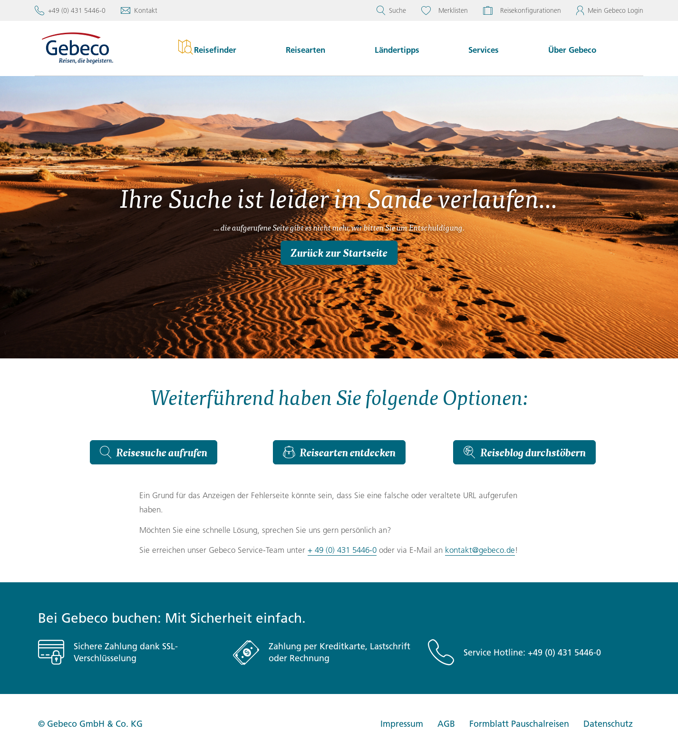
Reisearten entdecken (339, 452)
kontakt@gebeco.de (480, 550)
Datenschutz (608, 723)
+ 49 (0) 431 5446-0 (342, 550)
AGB (446, 723)
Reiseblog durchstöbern (524, 452)
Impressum (401, 723)
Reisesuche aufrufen (153, 452)
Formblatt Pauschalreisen (519, 723)
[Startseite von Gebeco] (91, 48)
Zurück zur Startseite (339, 252)
